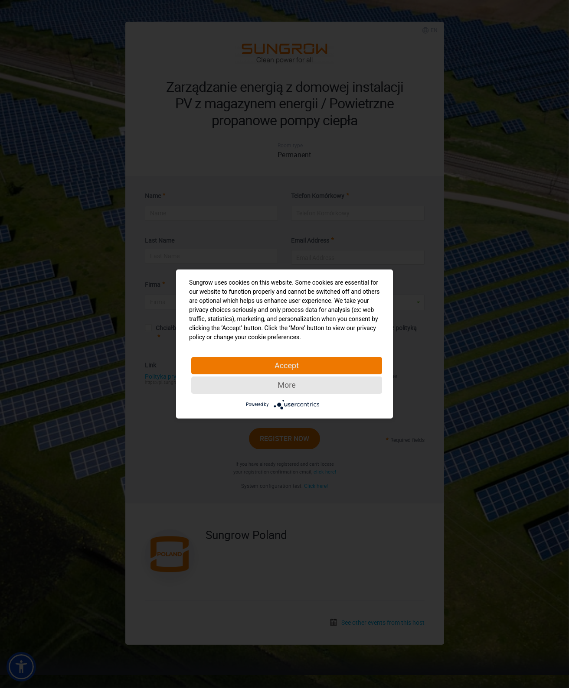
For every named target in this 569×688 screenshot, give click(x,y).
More (286, 384)
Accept (287, 365)
